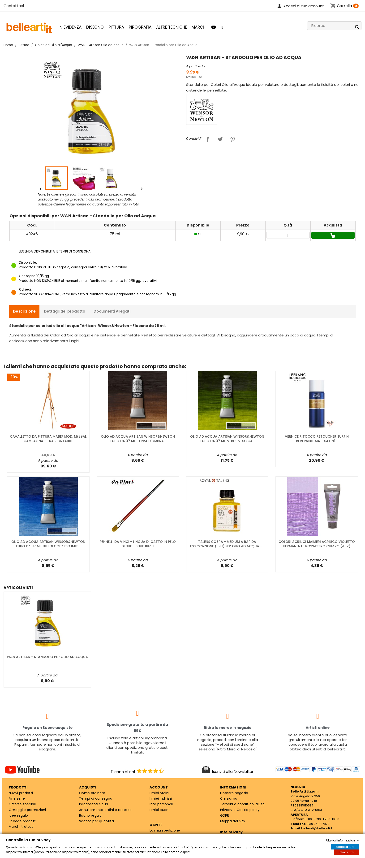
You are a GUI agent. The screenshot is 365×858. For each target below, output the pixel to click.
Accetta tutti (345, 847)
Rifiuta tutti (346, 852)
